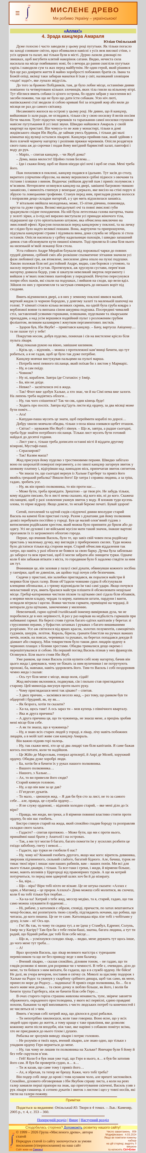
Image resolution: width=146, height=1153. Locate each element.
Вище (73, 1120)
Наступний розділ (95, 1120)
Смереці (38, 1149)
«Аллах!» (73, 31)
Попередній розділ (51, 1120)
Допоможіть (73, 1127)
